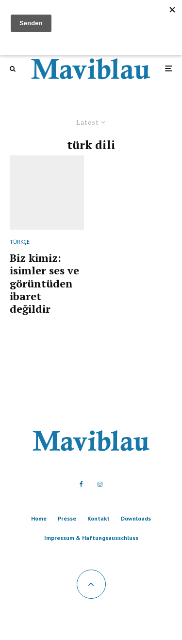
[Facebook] (81, 484)
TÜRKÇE (20, 241)
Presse (67, 518)
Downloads (136, 518)
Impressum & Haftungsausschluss (91, 537)
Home (39, 518)
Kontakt (98, 518)
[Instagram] (100, 484)
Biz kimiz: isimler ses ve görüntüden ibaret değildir (44, 284)
